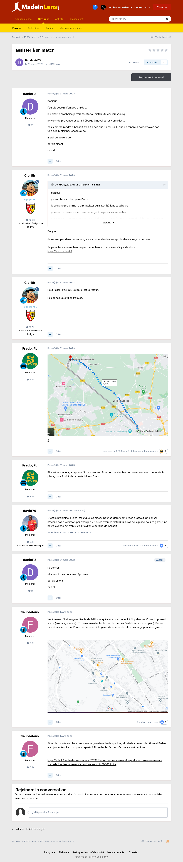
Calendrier (34, 28)
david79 (29, 511)
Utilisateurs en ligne (71, 28)
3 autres (136, 451)
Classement (76, 18)
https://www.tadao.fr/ (60, 251)
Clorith (29, 175)
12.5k (30, 219)
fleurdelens (30, 612)
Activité (59, 18)
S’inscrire (162, 7)
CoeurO (125, 451)
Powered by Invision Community (91, 856)
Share (134, 62)
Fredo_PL (29, 348)
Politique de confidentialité (88, 852)
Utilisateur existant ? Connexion (129, 7)
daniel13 (35, 60)
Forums (16, 28)
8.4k (30, 379)
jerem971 (115, 451)
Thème (64, 852)
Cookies (134, 852)
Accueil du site (23, 18)
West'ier (126, 545)
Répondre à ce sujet (151, 77)
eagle (106, 451)
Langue (49, 852)
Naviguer (43, 20)
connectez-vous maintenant (130, 794)
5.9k (30, 643)
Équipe (50, 28)
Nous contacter (116, 852)
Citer (58, 161)
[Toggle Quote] (52, 184)
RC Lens (55, 64)
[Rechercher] (128, 19)
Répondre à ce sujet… (46, 812)
